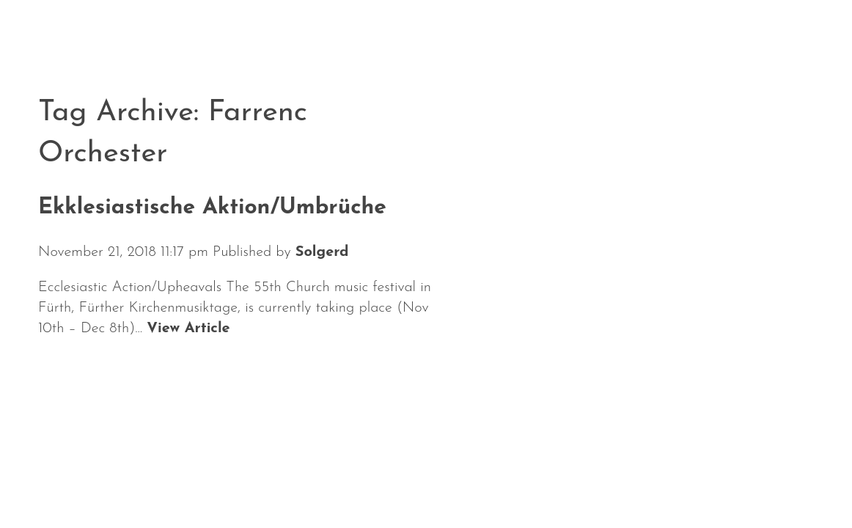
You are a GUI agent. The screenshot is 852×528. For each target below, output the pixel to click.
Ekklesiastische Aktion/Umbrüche (212, 208)
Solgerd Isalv (662, 473)
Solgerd (322, 252)
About (238, 483)
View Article (188, 328)
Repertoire (332, 483)
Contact (511, 483)
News (62, 483)
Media (427, 483)
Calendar (148, 483)
